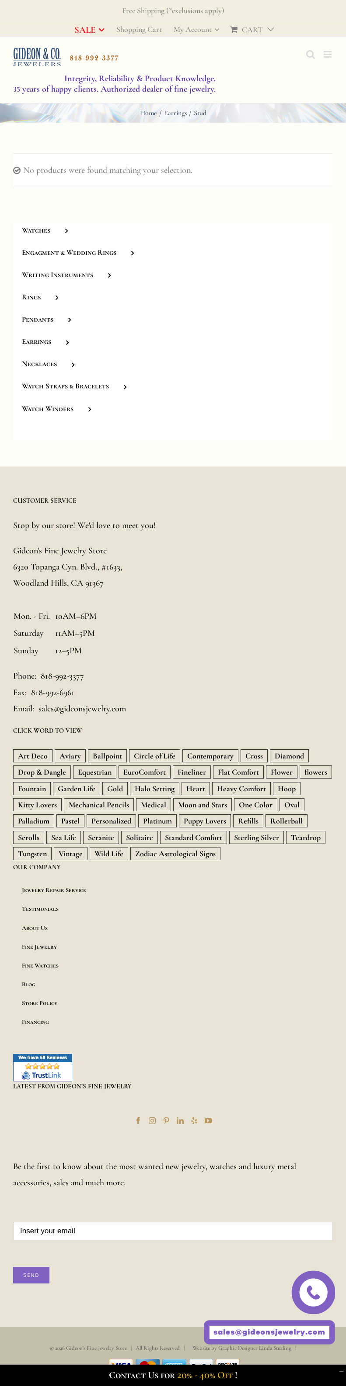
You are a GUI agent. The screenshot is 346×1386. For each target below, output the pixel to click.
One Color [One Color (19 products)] (256, 805)
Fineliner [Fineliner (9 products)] (192, 772)
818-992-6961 (52, 692)
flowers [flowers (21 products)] (315, 772)
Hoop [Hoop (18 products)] (287, 788)
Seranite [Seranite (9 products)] (101, 837)
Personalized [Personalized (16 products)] (111, 821)
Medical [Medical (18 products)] (153, 805)
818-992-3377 (62, 676)
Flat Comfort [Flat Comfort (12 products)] (238, 772)
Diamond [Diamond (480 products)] (289, 756)
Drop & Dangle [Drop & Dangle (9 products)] (42, 772)
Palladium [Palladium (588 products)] (33, 821)
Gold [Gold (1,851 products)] (115, 788)
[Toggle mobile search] (310, 54)
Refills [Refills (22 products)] (248, 821)
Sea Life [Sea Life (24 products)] (63, 837)
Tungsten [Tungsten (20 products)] (32, 853)
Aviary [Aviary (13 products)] (70, 756)
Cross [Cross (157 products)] (254, 756)
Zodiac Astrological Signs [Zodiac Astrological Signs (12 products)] (175, 853)
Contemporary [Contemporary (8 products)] (210, 756)
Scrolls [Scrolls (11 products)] (28, 837)
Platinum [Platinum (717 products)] (157, 821)
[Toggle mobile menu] (328, 54)
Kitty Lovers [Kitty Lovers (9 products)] (37, 805)
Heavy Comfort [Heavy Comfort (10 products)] (241, 788)
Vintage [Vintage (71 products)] (71, 853)
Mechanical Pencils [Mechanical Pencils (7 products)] (99, 805)
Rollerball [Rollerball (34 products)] (286, 821)
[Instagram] (152, 1120)
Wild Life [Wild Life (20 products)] (108, 853)
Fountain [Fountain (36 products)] (32, 788)
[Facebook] (138, 1120)
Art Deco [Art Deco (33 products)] (33, 756)
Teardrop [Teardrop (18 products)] (306, 837)
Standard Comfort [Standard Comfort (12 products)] (193, 837)
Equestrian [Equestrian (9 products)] (95, 772)
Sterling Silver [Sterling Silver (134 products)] (256, 837)
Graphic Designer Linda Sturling (254, 1348)
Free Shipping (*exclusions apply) (173, 10)
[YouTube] (208, 1120)
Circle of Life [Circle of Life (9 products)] (154, 756)
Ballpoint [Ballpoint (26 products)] (107, 756)
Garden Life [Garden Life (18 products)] (76, 788)
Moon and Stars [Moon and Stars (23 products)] (202, 805)
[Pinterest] (166, 1120)
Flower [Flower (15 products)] (282, 772)
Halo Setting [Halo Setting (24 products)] (155, 788)
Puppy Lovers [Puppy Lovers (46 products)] (205, 821)
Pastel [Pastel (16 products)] (70, 821)
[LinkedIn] (180, 1120)
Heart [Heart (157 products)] (195, 788)
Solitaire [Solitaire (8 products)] (139, 837)
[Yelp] (194, 1120)
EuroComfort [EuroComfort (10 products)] (144, 772)
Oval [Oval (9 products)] (292, 805)
